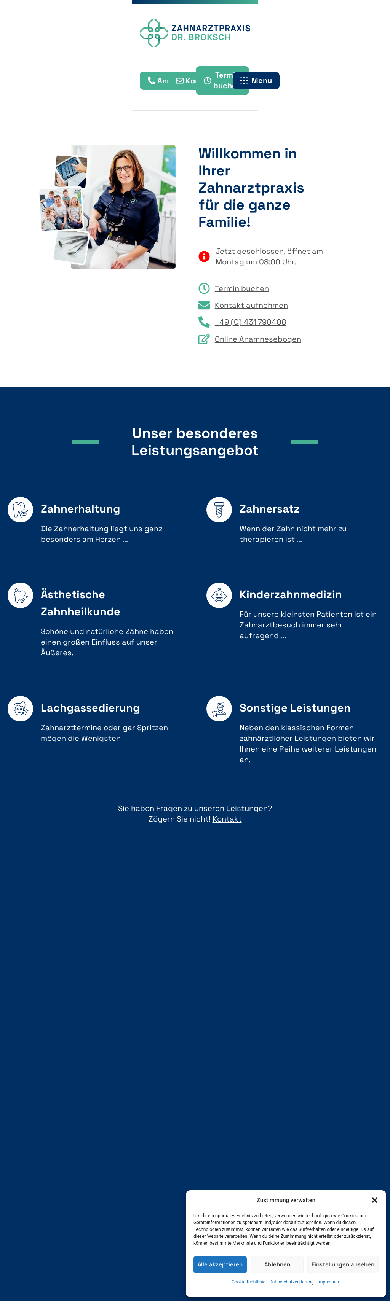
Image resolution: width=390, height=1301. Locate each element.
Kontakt (227, 819)
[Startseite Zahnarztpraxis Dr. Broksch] (195, 34)
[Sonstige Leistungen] (219, 708)
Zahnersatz (269, 509)
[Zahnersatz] (219, 509)
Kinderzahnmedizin (291, 594)
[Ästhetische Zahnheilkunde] (20, 595)
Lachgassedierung (90, 708)
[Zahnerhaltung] (20, 509)
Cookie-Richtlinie (248, 1282)
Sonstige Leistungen (295, 708)
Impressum (329, 1282)
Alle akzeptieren (220, 1264)
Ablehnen (277, 1264)
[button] (375, 1200)
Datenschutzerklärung (291, 1282)
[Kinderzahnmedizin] (219, 595)
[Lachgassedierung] (20, 708)
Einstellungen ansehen (343, 1264)
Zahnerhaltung (80, 509)
